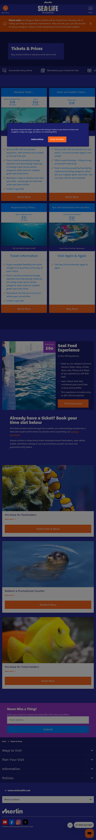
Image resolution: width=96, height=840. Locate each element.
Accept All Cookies (57, 139)
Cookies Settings (37, 139)
